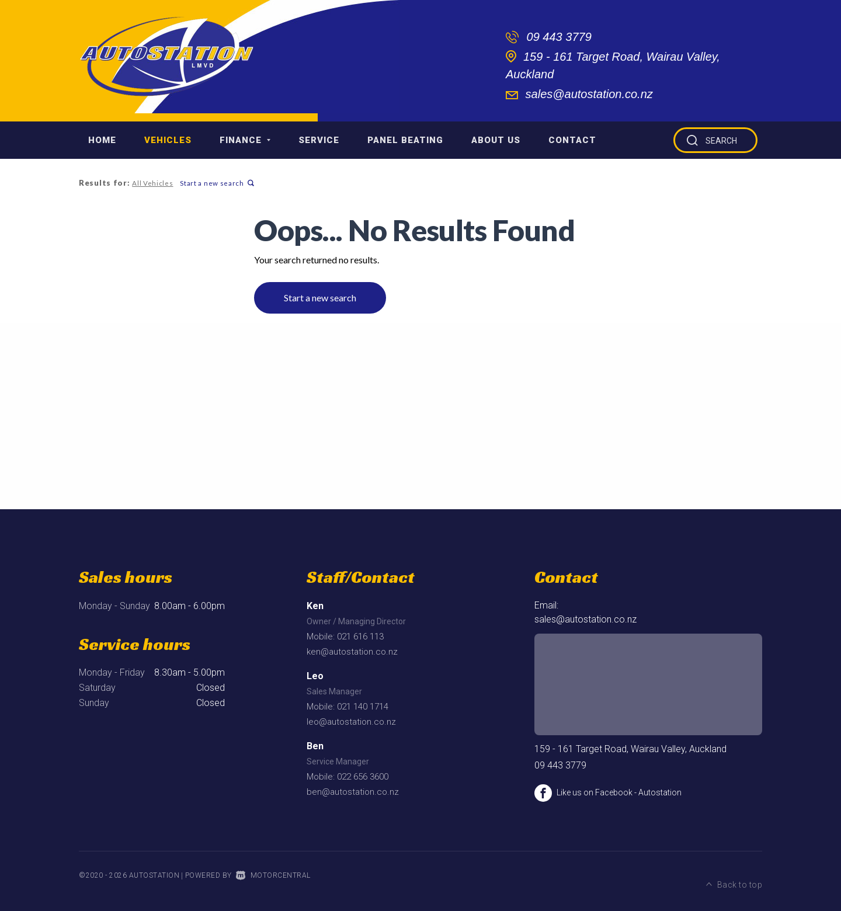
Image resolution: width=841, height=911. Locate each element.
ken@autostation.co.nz (352, 651)
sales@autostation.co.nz (589, 94)
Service (318, 140)
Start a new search (215, 183)
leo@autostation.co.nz (351, 722)
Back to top (734, 874)
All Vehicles (152, 183)
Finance (245, 140)
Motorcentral (273, 875)
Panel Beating (405, 140)
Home (102, 140)
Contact (572, 140)
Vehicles (168, 140)
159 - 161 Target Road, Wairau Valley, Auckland (630, 748)
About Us (495, 140)
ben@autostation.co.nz (353, 792)
